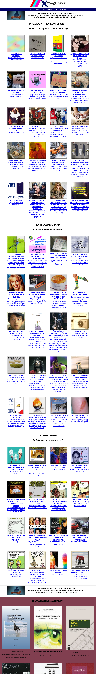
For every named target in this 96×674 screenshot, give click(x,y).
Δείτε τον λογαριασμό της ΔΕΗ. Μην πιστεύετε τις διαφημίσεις (58, 258)
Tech (42, 9)
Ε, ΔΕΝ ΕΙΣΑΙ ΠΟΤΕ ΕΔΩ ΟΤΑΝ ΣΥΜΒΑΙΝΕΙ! (80, 502)
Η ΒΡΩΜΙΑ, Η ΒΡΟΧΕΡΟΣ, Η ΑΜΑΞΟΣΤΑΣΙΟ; (79, 467)
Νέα (31, 9)
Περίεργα (62, 9)
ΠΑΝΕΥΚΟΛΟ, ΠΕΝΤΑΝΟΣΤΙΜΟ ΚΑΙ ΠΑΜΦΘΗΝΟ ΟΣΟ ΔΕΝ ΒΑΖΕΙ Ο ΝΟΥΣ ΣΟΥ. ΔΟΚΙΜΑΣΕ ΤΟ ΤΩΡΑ (58, 299)
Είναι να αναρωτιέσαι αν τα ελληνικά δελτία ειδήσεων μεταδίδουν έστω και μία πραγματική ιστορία (37, 381)
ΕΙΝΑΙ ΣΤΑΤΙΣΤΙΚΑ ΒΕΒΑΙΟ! (80, 538)
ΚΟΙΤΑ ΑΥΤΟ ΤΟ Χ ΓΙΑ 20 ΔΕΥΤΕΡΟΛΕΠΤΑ (16, 56)
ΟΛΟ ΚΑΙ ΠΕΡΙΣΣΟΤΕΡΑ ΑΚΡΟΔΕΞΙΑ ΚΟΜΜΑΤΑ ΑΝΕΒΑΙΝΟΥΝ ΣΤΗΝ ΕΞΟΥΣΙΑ (37, 130)
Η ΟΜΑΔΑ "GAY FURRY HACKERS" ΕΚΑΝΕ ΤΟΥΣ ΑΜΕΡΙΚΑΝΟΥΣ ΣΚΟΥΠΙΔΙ (58, 130)
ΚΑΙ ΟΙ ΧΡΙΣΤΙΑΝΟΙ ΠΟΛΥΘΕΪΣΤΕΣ (16, 572)
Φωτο (37, 9)
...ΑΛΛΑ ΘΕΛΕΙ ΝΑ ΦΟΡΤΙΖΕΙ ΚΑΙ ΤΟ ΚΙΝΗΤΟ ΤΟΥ (37, 470)
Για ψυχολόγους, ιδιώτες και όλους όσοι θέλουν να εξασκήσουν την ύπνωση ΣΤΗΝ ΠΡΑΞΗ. (58, 58)
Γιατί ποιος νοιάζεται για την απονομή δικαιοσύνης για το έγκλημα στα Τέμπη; (37, 165)
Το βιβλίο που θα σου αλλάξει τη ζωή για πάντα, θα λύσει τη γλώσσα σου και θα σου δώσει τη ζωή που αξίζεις (16, 420)
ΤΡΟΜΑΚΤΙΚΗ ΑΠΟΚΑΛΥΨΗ (16, 128)
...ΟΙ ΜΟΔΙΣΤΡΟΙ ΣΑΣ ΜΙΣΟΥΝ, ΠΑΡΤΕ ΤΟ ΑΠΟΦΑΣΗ (58, 467)
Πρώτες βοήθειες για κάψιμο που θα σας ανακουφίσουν (80, 417)
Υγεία (56, 9)
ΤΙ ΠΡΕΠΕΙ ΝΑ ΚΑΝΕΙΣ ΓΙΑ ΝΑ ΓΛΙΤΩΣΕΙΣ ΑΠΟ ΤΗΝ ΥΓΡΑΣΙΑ (80, 259)
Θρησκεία (48, 9)
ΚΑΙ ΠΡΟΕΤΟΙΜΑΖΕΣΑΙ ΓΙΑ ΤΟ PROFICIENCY (16, 92)
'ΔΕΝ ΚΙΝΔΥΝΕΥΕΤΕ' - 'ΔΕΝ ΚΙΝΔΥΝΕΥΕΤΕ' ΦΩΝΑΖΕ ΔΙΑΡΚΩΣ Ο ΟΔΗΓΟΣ (79, 205)
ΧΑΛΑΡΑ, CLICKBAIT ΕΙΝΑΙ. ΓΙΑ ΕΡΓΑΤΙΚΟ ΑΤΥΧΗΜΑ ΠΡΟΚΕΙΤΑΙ (58, 165)
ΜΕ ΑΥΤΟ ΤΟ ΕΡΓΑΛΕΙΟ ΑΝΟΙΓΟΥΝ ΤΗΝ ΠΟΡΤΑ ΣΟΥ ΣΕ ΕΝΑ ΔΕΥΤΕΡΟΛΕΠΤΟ (59, 420)
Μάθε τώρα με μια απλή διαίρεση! (80, 333)
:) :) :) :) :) (16, 538)
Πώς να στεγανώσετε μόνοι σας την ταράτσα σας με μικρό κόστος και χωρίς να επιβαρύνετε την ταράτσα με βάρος (16, 261)
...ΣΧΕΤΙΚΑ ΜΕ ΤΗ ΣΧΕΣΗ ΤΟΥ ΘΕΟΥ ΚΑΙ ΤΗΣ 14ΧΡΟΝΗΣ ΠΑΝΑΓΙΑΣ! (58, 504)
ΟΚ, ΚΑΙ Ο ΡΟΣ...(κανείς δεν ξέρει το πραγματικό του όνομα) (37, 540)
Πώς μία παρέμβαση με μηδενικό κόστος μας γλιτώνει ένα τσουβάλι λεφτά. (37, 297)
